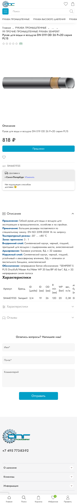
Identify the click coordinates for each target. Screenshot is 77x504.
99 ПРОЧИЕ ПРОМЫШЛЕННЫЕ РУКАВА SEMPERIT (30, 31)
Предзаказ (38, 148)
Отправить (38, 396)
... (53, 27)
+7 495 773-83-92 (15, 450)
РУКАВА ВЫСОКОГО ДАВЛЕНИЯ (49, 19)
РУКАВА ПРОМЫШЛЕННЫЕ (16, 19)
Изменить (29, 177)
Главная (6, 28)
